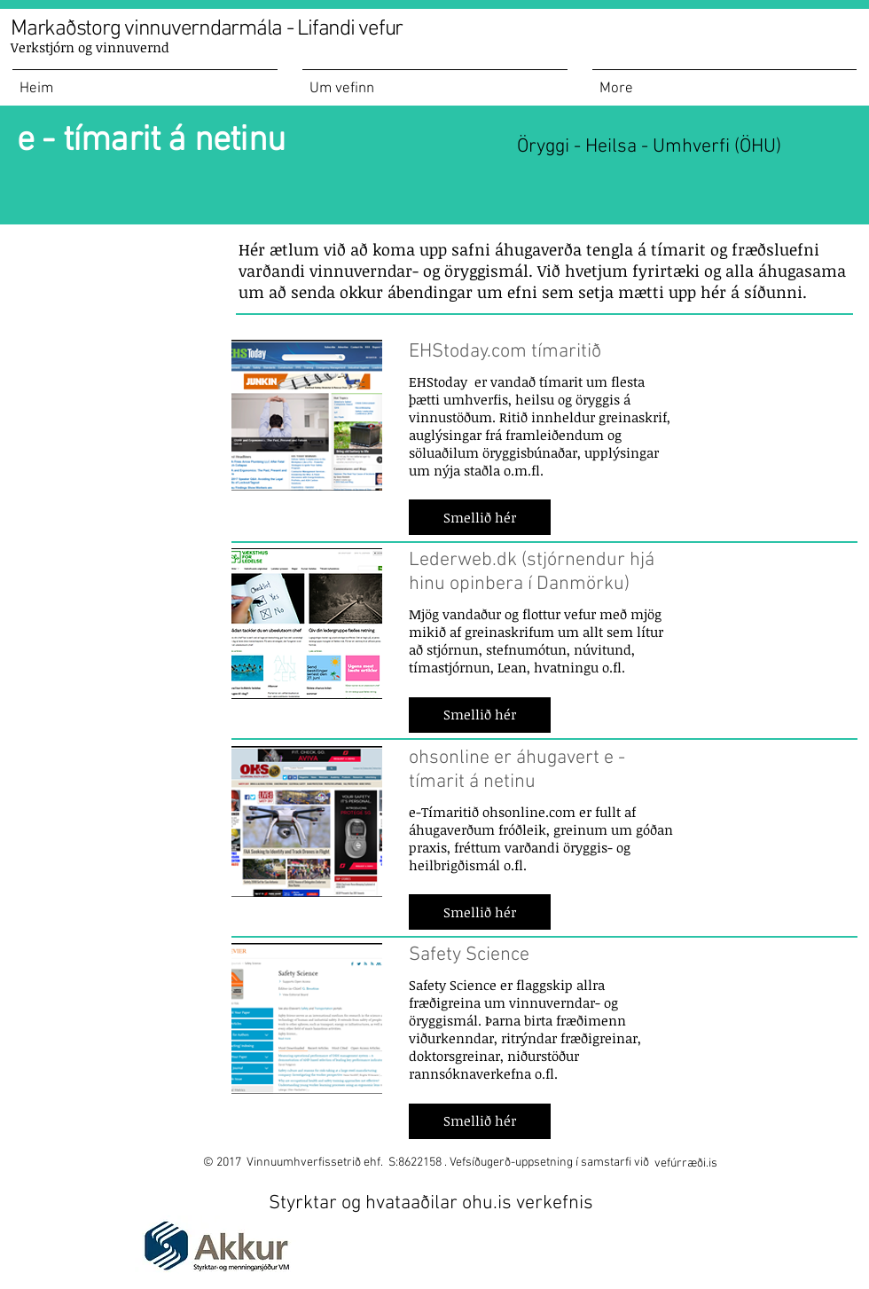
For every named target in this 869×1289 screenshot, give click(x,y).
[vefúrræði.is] (685, 1164)
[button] (480, 517)
